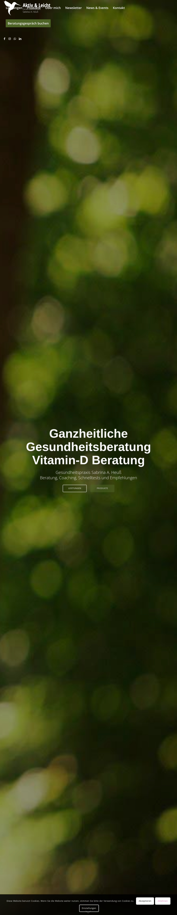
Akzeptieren (145, 900)
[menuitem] (14, 8)
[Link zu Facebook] (4, 38)
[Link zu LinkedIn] (20, 38)
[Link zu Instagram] (9, 38)
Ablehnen (163, 900)
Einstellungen (89, 908)
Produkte (102, 487)
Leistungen (74, 487)
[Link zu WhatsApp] (14, 38)
